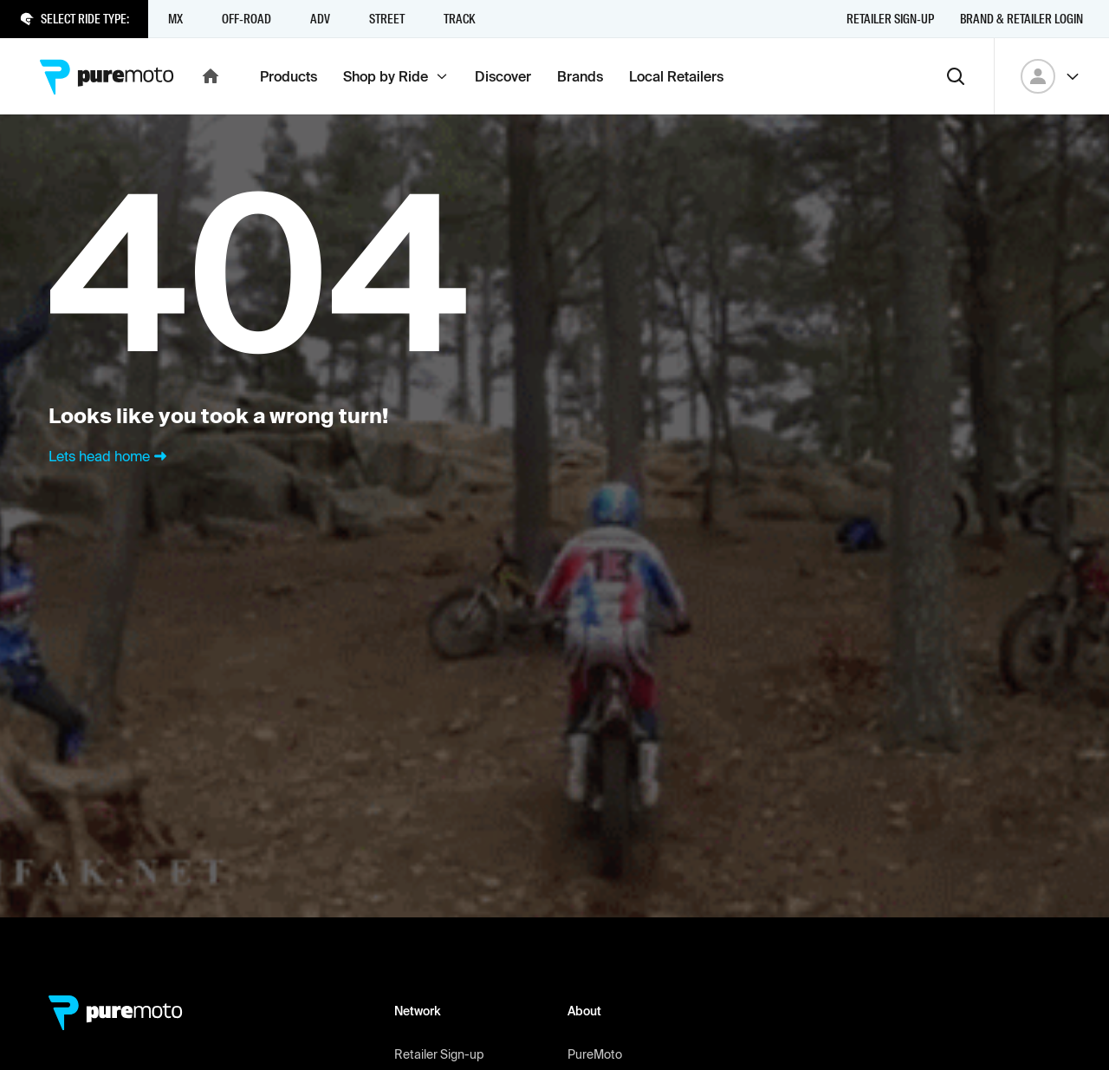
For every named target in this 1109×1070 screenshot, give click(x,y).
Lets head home (110, 456)
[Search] (955, 76)
